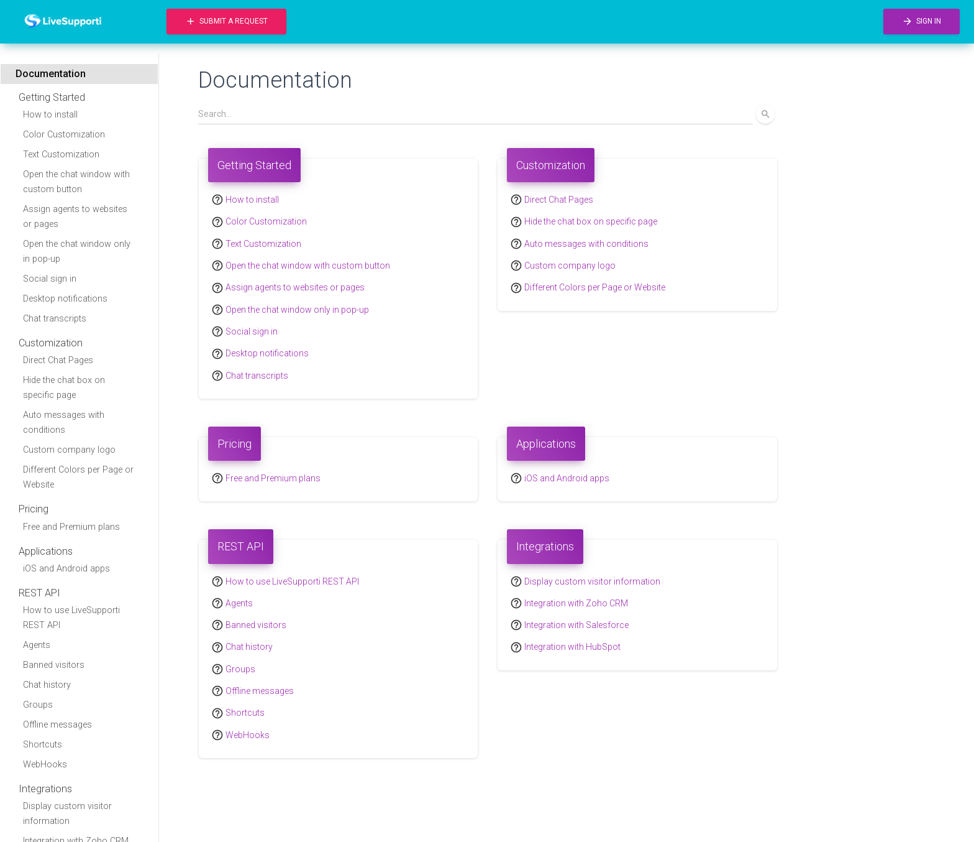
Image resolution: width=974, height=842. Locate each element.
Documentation (51, 74)
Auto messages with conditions (63, 422)
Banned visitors (53, 665)
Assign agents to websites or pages (75, 216)
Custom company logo (69, 450)
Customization (51, 343)
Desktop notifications (65, 299)
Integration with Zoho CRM (576, 603)
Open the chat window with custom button (76, 182)
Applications (46, 551)
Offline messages (57, 724)
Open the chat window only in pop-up (76, 251)
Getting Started (52, 97)
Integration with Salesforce (576, 625)
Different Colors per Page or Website (78, 477)
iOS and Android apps (66, 568)
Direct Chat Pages (58, 360)
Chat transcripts (54, 318)
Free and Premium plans (71, 527)
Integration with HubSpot (572, 647)
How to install (50, 114)
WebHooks (45, 764)
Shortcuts (42, 744)
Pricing (33, 509)
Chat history (47, 685)
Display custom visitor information (67, 813)
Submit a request (226, 21)
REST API (39, 593)
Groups (38, 705)
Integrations (45, 789)
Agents (36, 645)
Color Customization (64, 134)
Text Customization (61, 154)
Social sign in (49, 279)
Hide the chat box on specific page (64, 387)
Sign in (921, 21)
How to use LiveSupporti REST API (71, 618)
